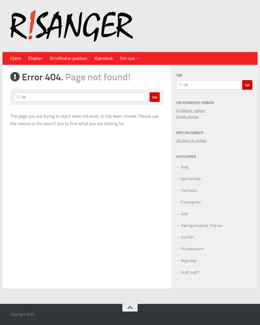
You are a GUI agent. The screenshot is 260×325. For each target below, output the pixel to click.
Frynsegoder (191, 202)
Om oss (127, 58)
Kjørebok (103, 58)
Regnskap (189, 260)
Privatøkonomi (192, 249)
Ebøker (35, 58)
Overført (187, 237)
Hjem (15, 58)
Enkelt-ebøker (187, 116)
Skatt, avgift (190, 272)
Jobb (184, 214)
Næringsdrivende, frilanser (202, 225)
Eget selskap (191, 178)
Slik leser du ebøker (191, 140)
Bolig (185, 167)
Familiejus (189, 190)
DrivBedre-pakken (68, 58)
